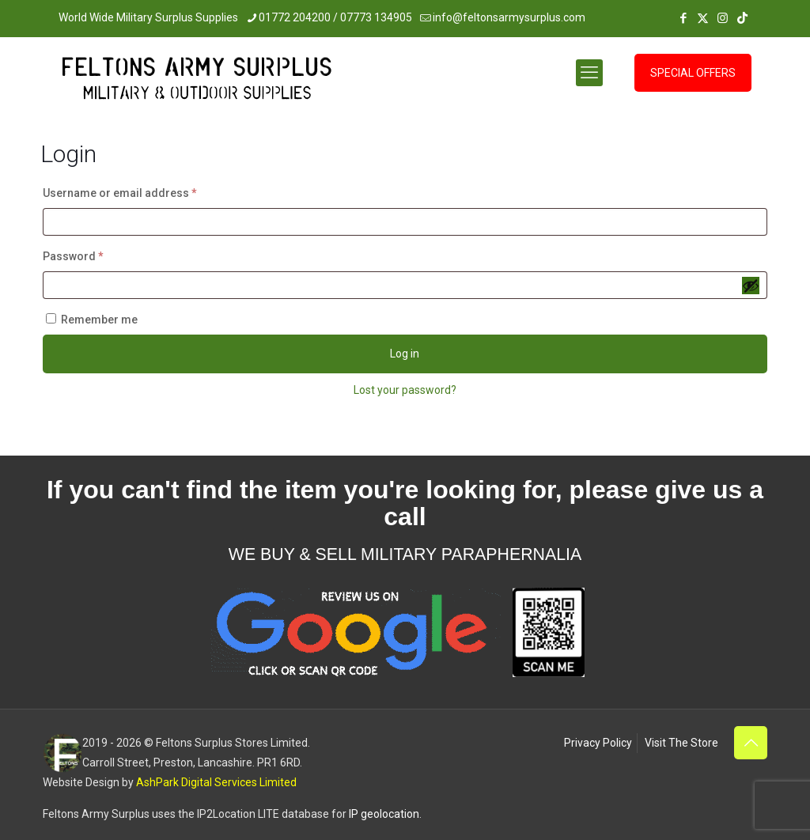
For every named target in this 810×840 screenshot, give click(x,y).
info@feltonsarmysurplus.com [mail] (509, 17)
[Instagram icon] (723, 18)
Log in (404, 353)
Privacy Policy (598, 742)
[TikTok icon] (742, 18)
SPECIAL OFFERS (693, 72)
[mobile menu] (589, 72)
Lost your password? (405, 390)
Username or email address (143, 190)
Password (97, 254)
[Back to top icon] (750, 742)
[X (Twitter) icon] (703, 18)
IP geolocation (384, 814)
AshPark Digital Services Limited (216, 782)
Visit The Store (681, 742)
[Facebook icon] (683, 18)
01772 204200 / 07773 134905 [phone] (335, 17)
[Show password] (750, 285)
